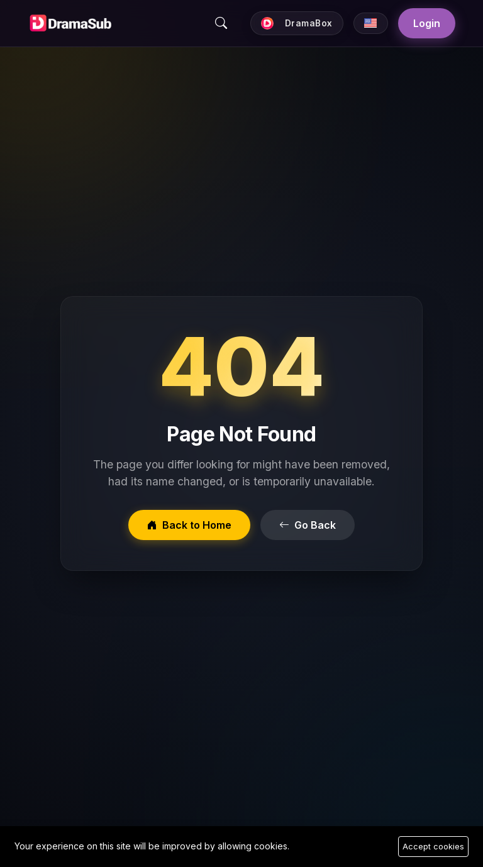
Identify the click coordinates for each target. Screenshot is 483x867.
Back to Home (189, 525)
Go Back (307, 525)
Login (426, 23)
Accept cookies (433, 846)
